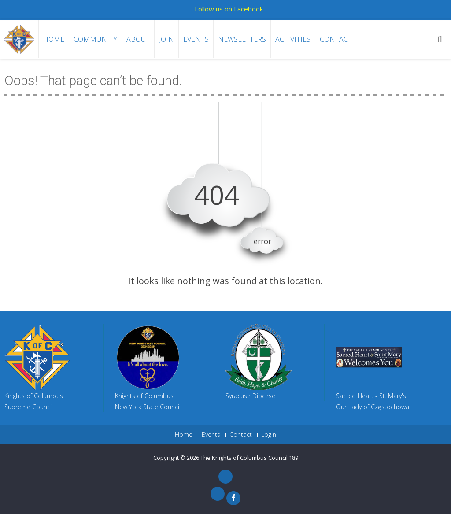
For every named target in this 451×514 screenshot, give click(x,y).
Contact (336, 39)
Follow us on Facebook (229, 8)
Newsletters (242, 39)
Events (196, 39)
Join (166, 39)
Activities (293, 39)
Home (53, 39)
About (138, 39)
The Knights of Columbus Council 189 (249, 458)
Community (95, 39)
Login (268, 435)
